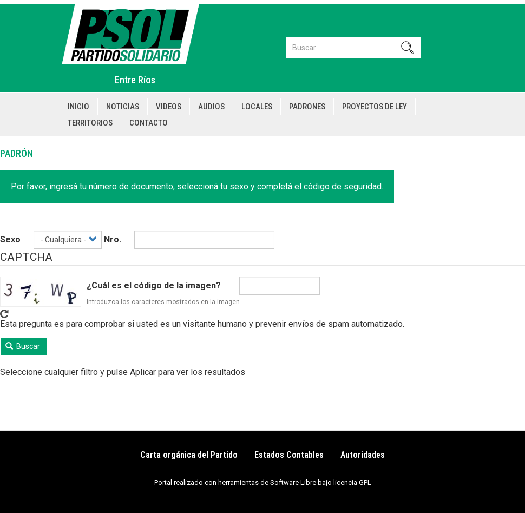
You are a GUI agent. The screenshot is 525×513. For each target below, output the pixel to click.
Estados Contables (289, 455)
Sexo (10, 239)
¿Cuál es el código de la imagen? (154, 285)
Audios (211, 106)
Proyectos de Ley (374, 106)
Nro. (112, 239)
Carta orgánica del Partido (189, 455)
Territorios (90, 123)
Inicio (78, 106)
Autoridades (362, 455)
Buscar (23, 346)
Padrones (307, 106)
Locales (256, 106)
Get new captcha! (4, 314)
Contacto (148, 123)
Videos (168, 106)
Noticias (122, 106)
